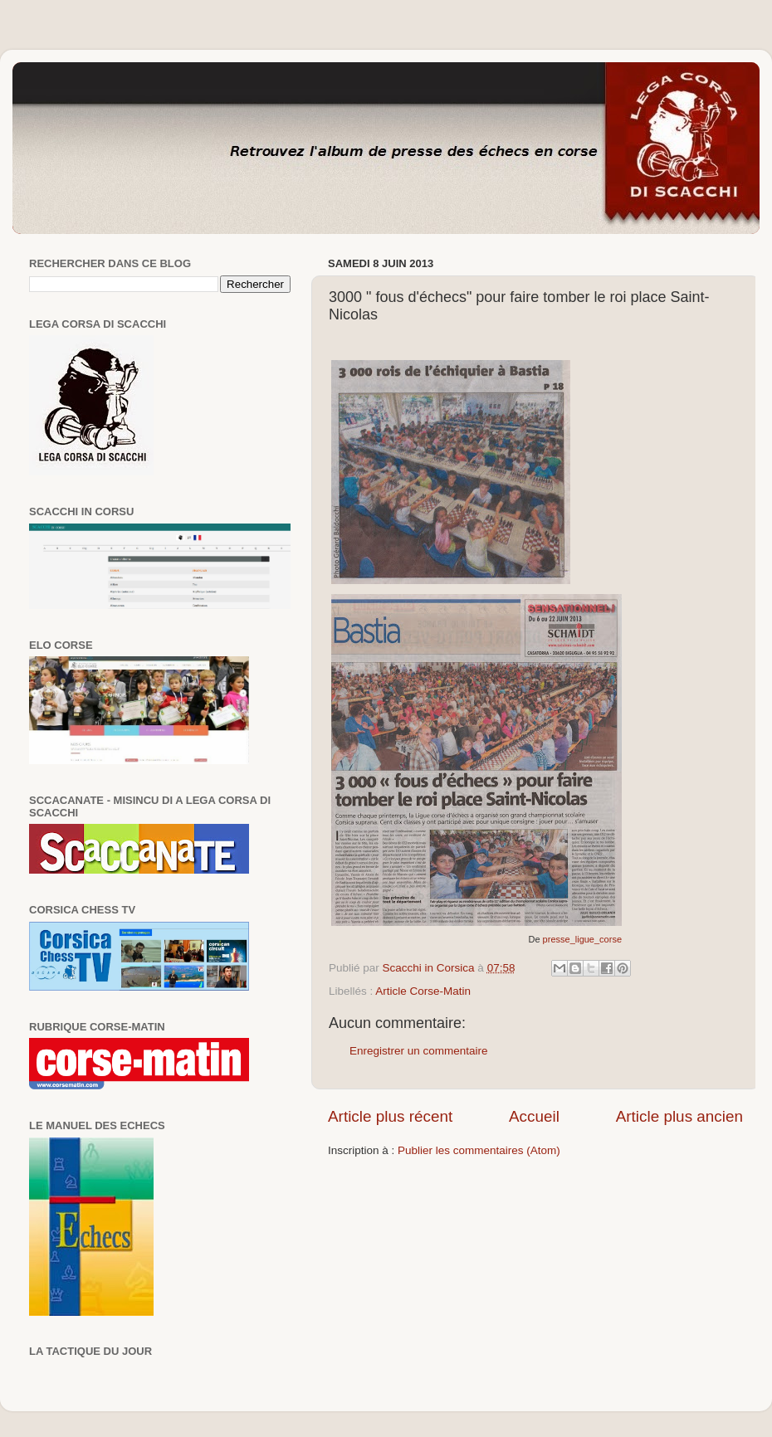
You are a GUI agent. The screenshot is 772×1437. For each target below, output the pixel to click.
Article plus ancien (679, 1116)
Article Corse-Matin (423, 991)
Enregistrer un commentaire (418, 1051)
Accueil (534, 1116)
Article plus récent (390, 1116)
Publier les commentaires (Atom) (479, 1150)
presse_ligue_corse (582, 939)
